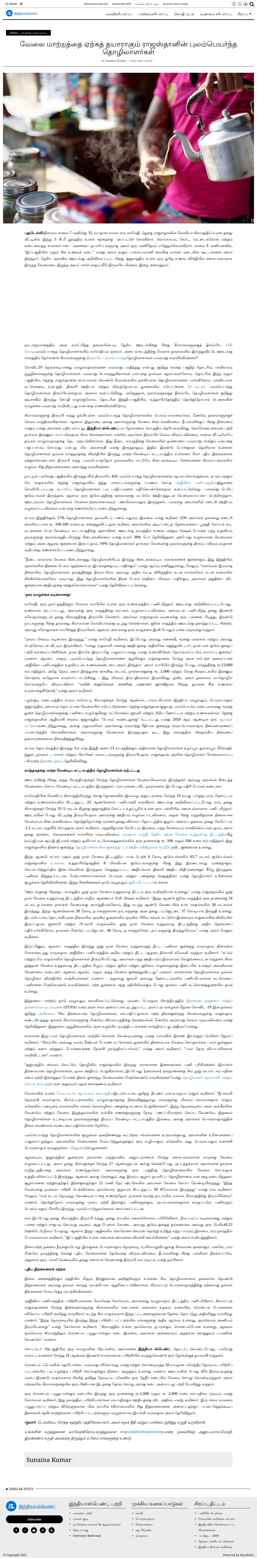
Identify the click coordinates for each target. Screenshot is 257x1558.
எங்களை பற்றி (142, 3)
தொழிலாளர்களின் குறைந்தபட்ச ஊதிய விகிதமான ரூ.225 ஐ (124, 847)
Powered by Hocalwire (238, 1555)
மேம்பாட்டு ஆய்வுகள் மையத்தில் (85, 1093)
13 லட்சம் (198, 386)
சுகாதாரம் (141, 1536)
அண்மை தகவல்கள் (34, 33)
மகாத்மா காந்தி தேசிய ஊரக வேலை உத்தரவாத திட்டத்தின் (174, 834)
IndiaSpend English (96, 3)
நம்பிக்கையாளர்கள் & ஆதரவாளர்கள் (97, 1524)
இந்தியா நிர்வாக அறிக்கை (215, 1547)
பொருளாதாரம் (145, 1519)
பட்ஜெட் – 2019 (208, 1536)
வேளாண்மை (144, 1524)
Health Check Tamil (175, 3)
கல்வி (139, 1513)
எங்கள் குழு (80, 1519)
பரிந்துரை (76, 1147)
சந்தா (156, 3)
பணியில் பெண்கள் (210, 1513)
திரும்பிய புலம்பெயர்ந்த (106, 357)
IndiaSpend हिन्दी (121, 3)
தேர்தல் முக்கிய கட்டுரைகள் (216, 1541)
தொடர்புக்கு (80, 1530)
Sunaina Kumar (49, 1460)
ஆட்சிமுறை (143, 1530)
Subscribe (34, 1519)
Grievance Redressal (87, 1536)
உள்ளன (57, 862)
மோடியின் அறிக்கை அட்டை (217, 1519)
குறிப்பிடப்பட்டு (141, 882)
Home (14, 33)
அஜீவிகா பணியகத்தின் (196, 482)
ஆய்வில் (63, 489)
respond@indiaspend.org (141, 1431)
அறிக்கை (46, 1013)
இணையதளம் (52, 760)
